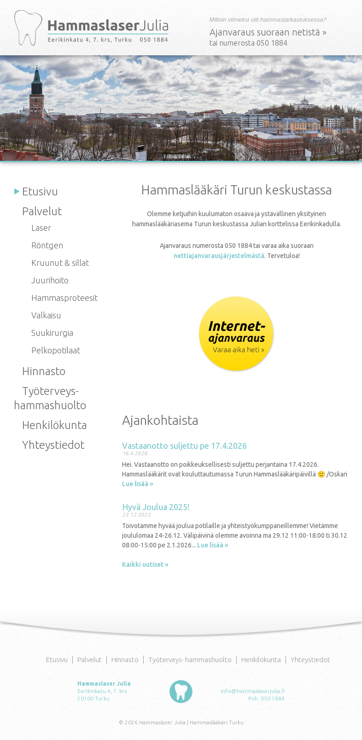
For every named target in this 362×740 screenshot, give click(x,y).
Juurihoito (50, 280)
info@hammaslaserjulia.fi (253, 691)
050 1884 (273, 698)
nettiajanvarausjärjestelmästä (219, 255)
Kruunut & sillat (60, 262)
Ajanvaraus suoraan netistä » (268, 32)
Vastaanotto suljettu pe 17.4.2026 (184, 445)
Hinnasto (43, 371)
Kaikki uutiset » (145, 564)
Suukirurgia (52, 332)
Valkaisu (46, 315)
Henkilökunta (54, 425)
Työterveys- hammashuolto (190, 660)
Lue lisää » (137, 483)
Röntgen (47, 245)
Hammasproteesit (64, 297)
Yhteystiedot (53, 445)
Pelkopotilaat (55, 350)
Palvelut (42, 211)
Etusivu (40, 191)
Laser (41, 227)
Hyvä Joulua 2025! (155, 506)
